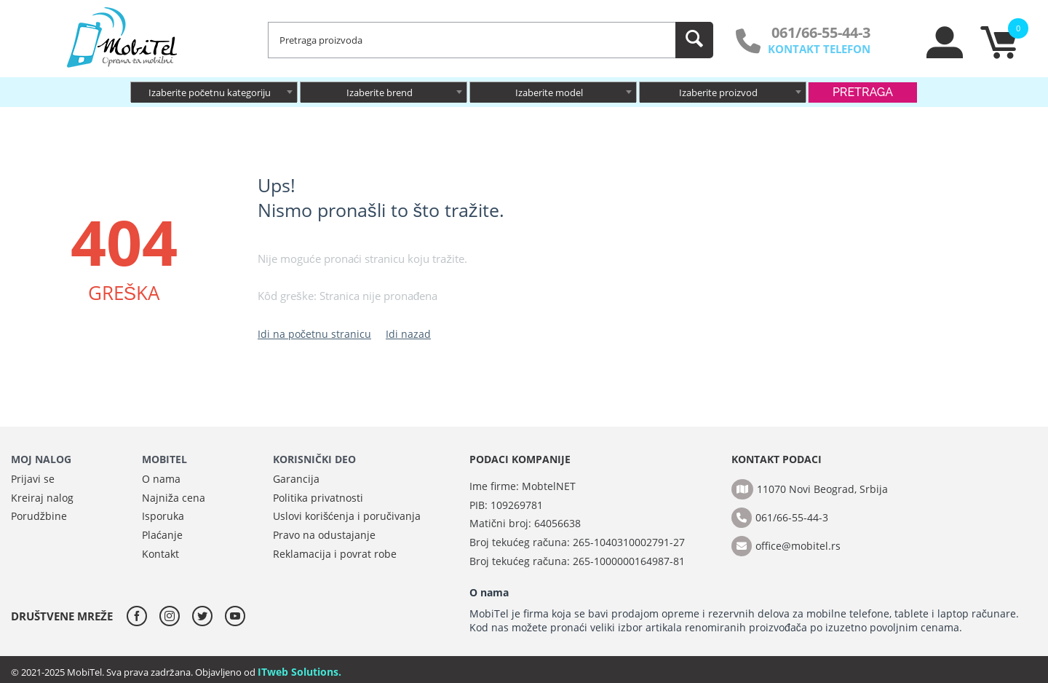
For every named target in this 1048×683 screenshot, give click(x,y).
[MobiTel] (123, 36)
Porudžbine (39, 516)
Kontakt (160, 554)
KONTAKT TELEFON (819, 49)
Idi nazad (408, 334)
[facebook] (140, 616)
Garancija (296, 479)
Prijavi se (33, 479)
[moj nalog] (945, 54)
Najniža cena (173, 498)
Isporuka (163, 516)
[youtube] (235, 616)
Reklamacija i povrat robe (335, 554)
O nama (161, 479)
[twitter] (206, 616)
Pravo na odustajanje (324, 535)
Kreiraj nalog (42, 498)
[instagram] (173, 616)
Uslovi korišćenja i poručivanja (347, 516)
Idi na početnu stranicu (314, 334)
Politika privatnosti (318, 498)
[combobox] (214, 92)
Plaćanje (162, 535)
